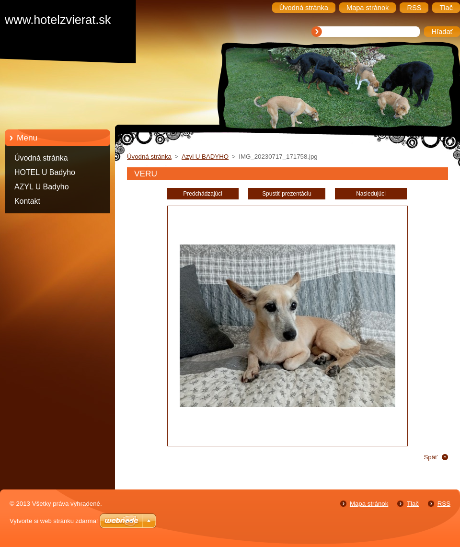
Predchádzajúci (202, 193)
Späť (430, 457)
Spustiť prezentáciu (286, 193)
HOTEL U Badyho (44, 172)
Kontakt (27, 201)
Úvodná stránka (41, 158)
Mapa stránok (369, 503)
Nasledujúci (371, 193)
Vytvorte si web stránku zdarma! (54, 520)
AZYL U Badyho (41, 187)
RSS (443, 503)
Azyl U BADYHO (205, 156)
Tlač (413, 503)
